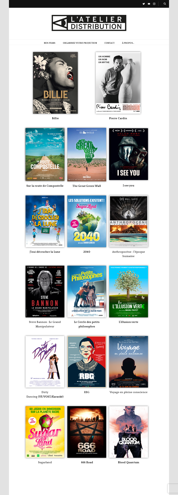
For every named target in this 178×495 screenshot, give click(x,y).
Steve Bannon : (39, 322)
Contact (109, 43)
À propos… (128, 43)
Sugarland (45, 462)
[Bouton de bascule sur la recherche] (165, 4)
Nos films (49, 43)
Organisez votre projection (80, 43)
